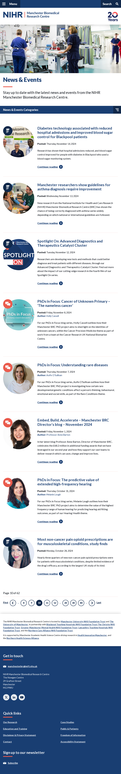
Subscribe (19, 763)
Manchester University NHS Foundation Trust (83, 621)
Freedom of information (73, 735)
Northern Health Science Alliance (23, 638)
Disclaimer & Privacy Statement (19, 735)
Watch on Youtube (22, 697)
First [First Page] (5, 602)
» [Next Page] (92, 603)
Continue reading (50, 167)
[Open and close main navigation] (10, 4)
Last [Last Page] (99, 602)
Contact (7, 741)
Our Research (10, 722)
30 (73, 603)
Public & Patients (69, 729)
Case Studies (67, 722)
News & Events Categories (62, 110)
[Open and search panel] (111, 4)
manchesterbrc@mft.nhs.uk (28, 666)
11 (47, 603)
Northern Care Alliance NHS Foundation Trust (50, 630)
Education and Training (15, 729)
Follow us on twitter (6, 697)
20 (65, 603)
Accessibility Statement (73, 741)
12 (55, 603)
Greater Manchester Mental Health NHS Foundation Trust (49, 627)
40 (81, 603)
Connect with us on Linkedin (14, 697)
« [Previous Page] (13, 603)
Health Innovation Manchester (92, 635)
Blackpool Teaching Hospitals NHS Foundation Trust (71, 624)
